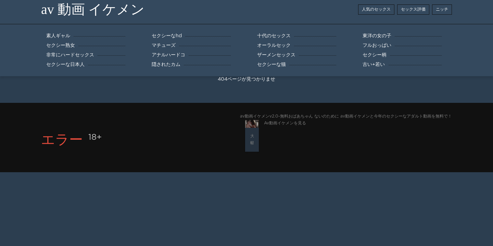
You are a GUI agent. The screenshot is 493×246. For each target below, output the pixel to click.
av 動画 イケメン (92, 9)
